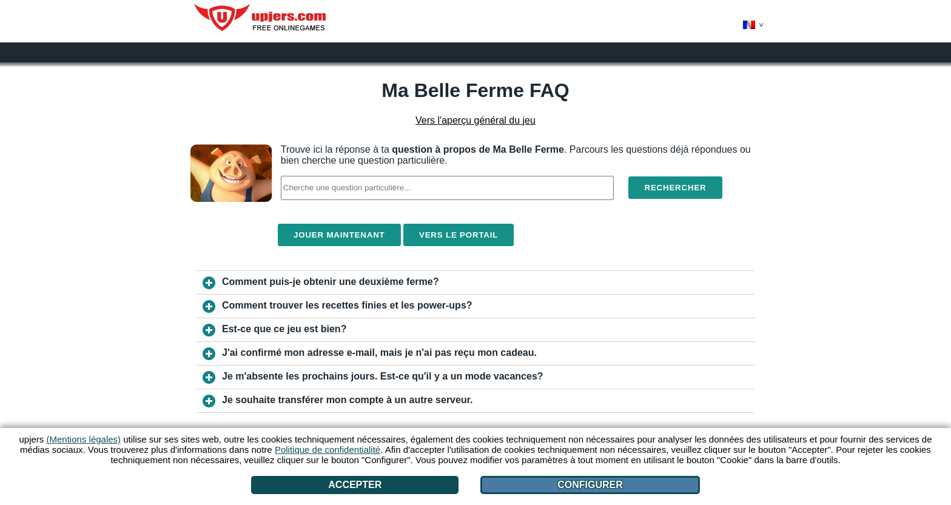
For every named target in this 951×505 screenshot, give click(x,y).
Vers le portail (458, 234)
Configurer (590, 485)
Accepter (354, 485)
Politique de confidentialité (327, 449)
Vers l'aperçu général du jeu (475, 120)
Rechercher (675, 187)
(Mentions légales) (84, 439)
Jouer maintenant (339, 234)
